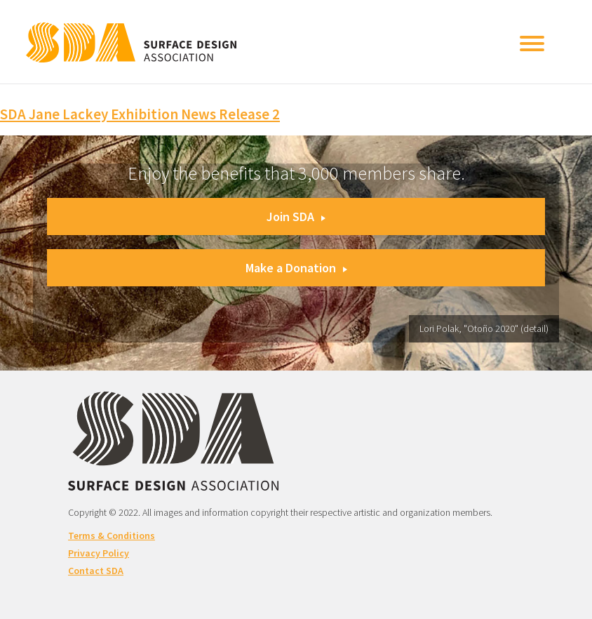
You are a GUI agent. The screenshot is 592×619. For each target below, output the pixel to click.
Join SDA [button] (296, 216)
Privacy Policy (98, 553)
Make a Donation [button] (296, 268)
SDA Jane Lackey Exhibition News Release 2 (140, 114)
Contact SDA (95, 570)
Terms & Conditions (111, 535)
